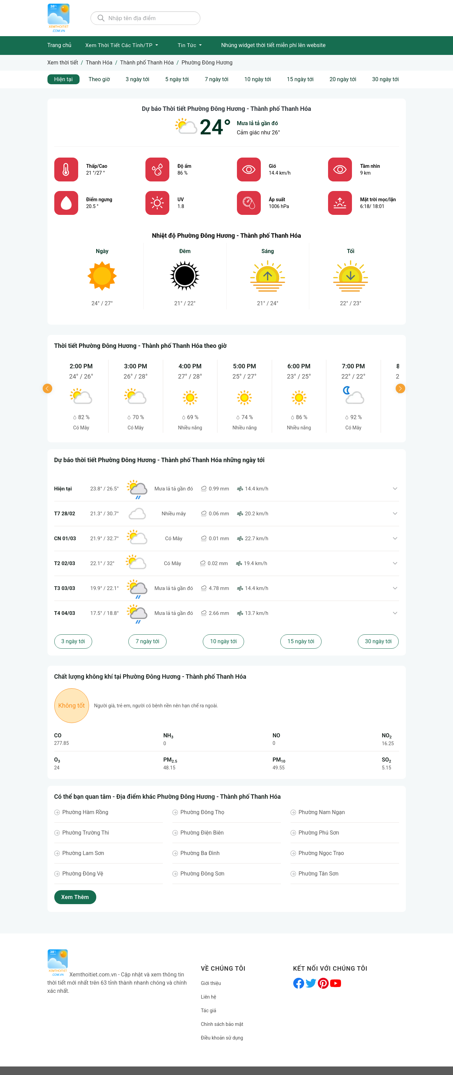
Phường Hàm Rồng (85, 812)
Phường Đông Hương (207, 62)
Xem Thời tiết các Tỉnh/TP (119, 45)
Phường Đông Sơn (203, 873)
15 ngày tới (300, 79)
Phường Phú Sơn (319, 832)
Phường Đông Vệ (82, 873)
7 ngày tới (216, 79)
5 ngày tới (177, 79)
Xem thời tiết (62, 62)
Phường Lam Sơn (83, 853)
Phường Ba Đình (200, 853)
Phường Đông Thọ (203, 812)
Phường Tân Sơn (319, 873)
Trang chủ (59, 45)
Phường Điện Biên (202, 832)
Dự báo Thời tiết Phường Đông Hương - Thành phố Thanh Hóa (226, 108)
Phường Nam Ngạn (322, 812)
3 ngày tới (137, 79)
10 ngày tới (257, 79)
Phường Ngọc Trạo (321, 853)
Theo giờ (99, 79)
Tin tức (188, 45)
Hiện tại (63, 79)
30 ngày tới (385, 79)
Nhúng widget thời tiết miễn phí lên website (273, 45)
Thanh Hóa (99, 62)
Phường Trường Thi (85, 832)
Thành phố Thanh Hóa (147, 62)
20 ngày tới (342, 79)
